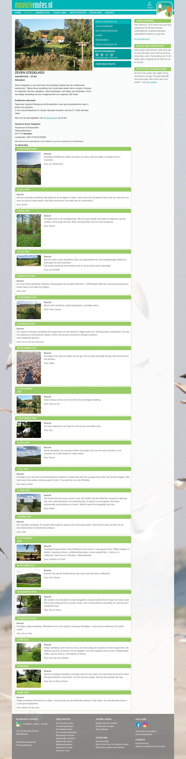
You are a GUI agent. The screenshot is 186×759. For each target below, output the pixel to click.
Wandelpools (22, 734)
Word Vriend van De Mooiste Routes (112, 744)
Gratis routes (78, 13)
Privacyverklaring (24, 745)
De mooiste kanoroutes (66, 732)
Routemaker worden (105, 726)
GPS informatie (104, 26)
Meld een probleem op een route (150, 746)
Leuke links (60, 13)
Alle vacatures (102, 729)
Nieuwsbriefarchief (143, 734)
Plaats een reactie (106, 44)
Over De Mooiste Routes (27, 731)
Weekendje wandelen (65, 738)
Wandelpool (43, 13)
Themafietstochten (64, 729)
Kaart (99, 35)
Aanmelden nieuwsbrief (145, 731)
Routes (28, 13)
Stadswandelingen (64, 744)
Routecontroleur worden (106, 723)
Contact (110, 13)
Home (18, 13)
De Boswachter (50, 118)
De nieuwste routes (64, 723)
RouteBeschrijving (107, 31)
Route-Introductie (106, 22)
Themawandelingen (65, 726)
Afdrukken (102, 40)
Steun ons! (95, 13)
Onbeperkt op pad (64, 747)
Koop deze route (105, 64)
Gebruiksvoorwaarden (26, 742)
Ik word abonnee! (142, 39)
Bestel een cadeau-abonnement (110, 747)
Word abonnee (102, 741)
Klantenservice (142, 743)
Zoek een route (63, 750)
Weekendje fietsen (64, 741)
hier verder (152, 82)
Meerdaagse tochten (65, 735)
